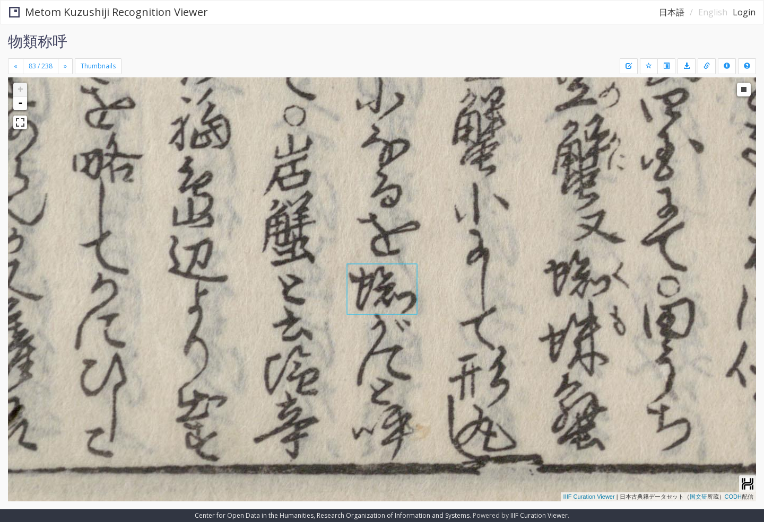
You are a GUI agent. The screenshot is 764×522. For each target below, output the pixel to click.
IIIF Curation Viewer (589, 496)
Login (744, 12)
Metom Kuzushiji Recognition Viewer (108, 12)
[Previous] (15, 66)
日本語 (671, 12)
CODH (733, 496)
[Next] (65, 66)
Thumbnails (98, 65)
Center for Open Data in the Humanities (254, 515)
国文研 (698, 496)
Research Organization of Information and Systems (393, 515)
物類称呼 (37, 41)
